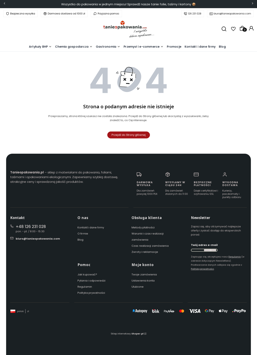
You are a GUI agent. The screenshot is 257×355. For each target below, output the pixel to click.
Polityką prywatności (202, 269)
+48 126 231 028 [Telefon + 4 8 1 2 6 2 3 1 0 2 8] (31, 226)
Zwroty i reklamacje (145, 252)
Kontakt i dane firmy (91, 227)
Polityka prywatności (91, 293)
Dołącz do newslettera (210, 250)
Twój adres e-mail (204, 245)
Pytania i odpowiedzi (91, 281)
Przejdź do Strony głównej (129, 135)
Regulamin (85, 287)
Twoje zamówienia (144, 274)
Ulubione (138, 287)
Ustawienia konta (143, 281)
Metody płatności (143, 227)
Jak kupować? (87, 274)
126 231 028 (194, 13)
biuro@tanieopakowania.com (232, 13)
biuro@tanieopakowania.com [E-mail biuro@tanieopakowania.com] (38, 239)
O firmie (83, 234)
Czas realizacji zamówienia (150, 246)
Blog (80, 240)
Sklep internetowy (127, 333)
